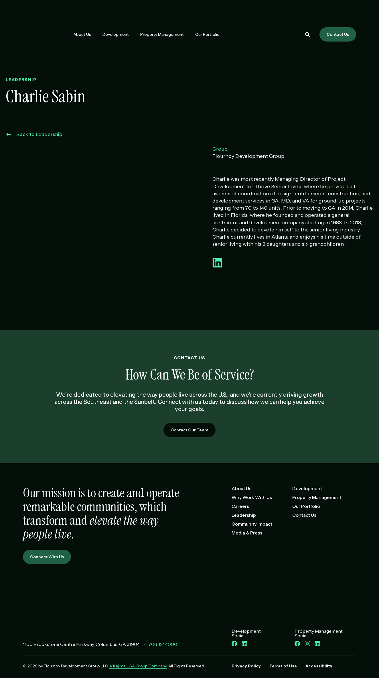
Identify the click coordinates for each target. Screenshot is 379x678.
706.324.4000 (162, 644)
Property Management (162, 34)
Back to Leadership (34, 134)
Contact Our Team (189, 430)
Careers (240, 506)
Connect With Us (47, 556)
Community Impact (252, 524)
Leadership (244, 515)
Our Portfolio (207, 34)
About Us (82, 34)
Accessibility (318, 666)
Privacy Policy (246, 666)
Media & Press (247, 533)
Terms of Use (283, 666)
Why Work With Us (252, 497)
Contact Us (338, 34)
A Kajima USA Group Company (138, 666)
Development (115, 34)
